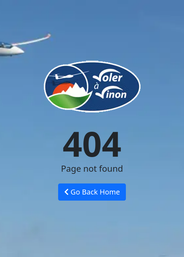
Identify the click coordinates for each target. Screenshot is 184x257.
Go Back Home (92, 192)
